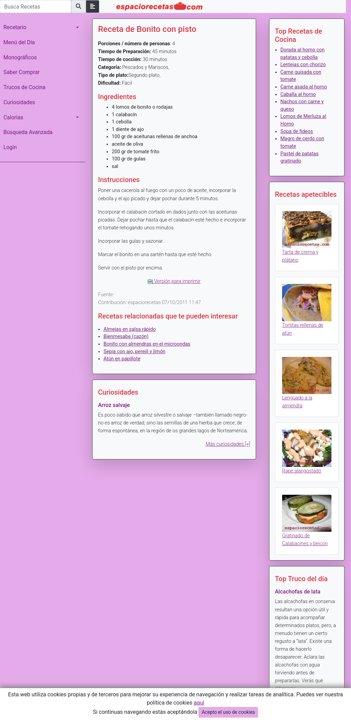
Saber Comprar (21, 72)
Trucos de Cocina (24, 87)
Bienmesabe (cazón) (126, 336)
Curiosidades (19, 102)
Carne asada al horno (303, 87)
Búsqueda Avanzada (27, 132)
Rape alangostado (301, 471)
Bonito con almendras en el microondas (147, 344)
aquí (199, 702)
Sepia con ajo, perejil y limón (135, 352)
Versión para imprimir (174, 281)
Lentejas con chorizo (303, 65)
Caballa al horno (298, 94)
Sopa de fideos (296, 131)
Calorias (13, 117)
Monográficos (20, 57)
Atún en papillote (122, 359)
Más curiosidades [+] (228, 444)
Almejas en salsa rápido (130, 329)
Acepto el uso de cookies (228, 712)
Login (10, 147)
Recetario (14, 27)
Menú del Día (19, 42)
